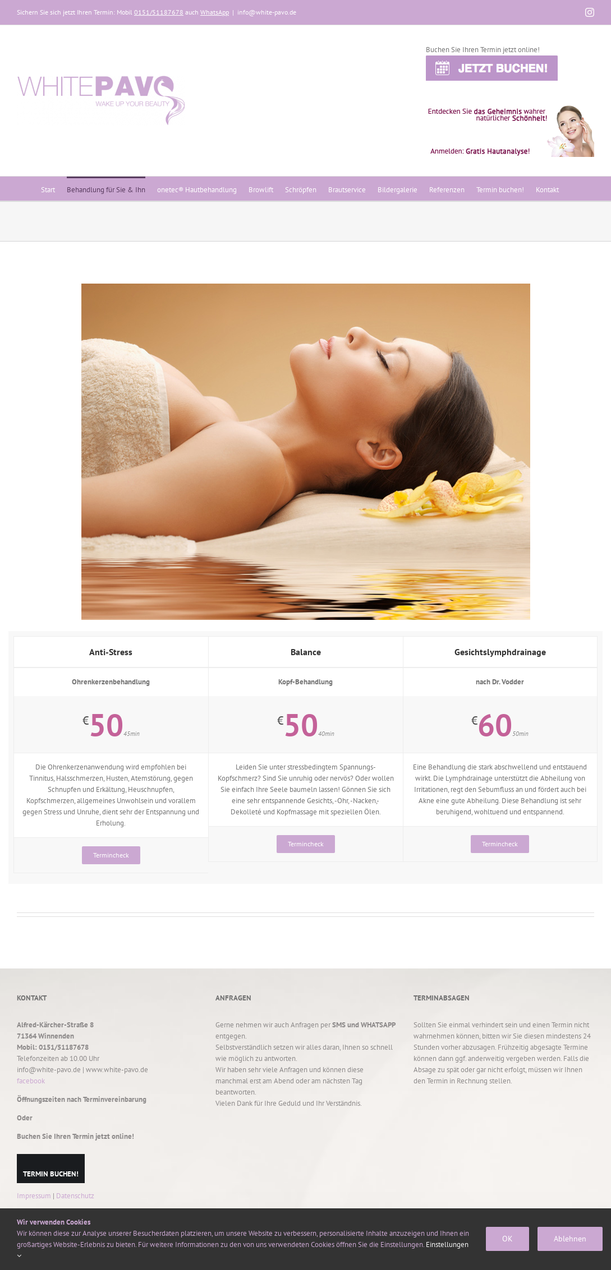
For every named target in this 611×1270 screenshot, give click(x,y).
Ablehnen (570, 1239)
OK (507, 1239)
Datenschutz (75, 1196)
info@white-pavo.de (266, 12)
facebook (31, 1081)
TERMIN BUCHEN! (51, 1174)
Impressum (34, 1196)
